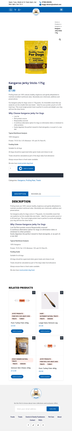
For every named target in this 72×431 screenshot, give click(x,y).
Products (57, 24)
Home (56, 22)
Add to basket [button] (17, 331)
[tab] (20, 194)
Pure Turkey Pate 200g (20, 323)
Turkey (21, 319)
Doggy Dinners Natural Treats (20, 360)
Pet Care (51, 417)
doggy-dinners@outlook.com (50, 4)
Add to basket (28, 168)
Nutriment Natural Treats (49, 316)
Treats (38, 180)
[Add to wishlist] (10, 87)
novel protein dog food (25, 163)
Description (20, 194)
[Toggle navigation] (61, 10)
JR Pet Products (17, 313)
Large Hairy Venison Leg (48, 323)
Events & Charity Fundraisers (35, 417)
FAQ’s (40, 420)
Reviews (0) (36, 194)
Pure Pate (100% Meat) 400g (49, 361)
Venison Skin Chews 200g (20, 368)
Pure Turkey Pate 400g (47, 368)
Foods (13, 417)
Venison (50, 319)
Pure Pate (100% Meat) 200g (21, 316)
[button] (60, 39)
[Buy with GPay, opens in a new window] (36, 175)
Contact (32, 420)
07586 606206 (45, 2)
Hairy (42, 313)
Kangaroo (57, 26)
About (59, 417)
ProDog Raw (30, 180)
